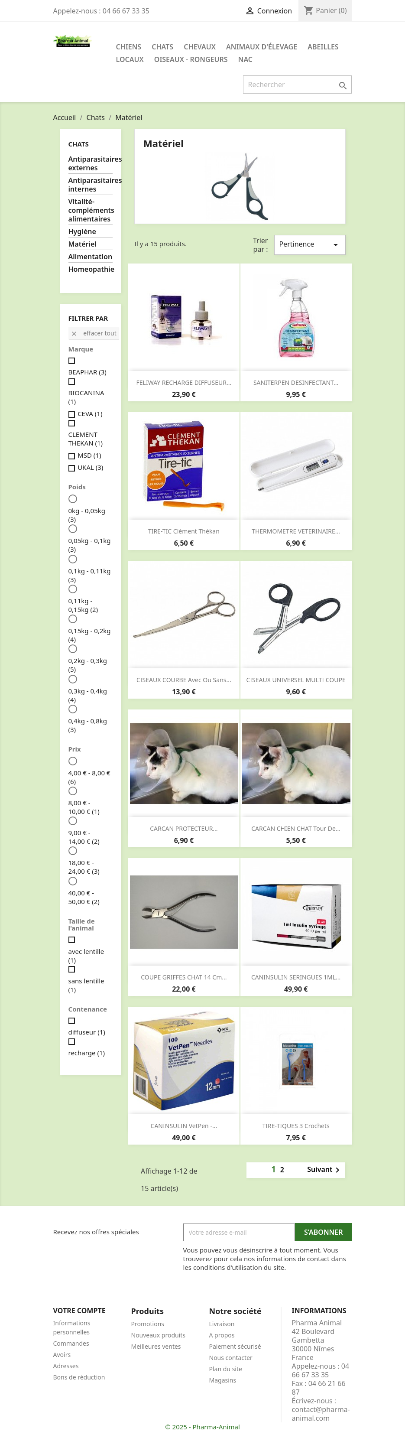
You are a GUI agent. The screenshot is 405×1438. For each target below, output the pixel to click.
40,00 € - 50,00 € (84, 897)
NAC (245, 59)
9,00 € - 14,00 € (84, 837)
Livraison (222, 1324)
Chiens (129, 47)
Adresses (66, 1366)
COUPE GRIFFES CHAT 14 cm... (184, 977)
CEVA (90, 413)
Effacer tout (94, 333)
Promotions (148, 1324)
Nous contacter (231, 1357)
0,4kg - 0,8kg (87, 725)
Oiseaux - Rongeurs (191, 59)
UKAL (90, 467)
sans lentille (86, 985)
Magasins (223, 1380)
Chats (162, 47)
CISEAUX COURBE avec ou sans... (183, 680)
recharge (86, 1052)
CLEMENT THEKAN (85, 438)
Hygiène (82, 231)
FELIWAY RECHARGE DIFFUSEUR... (184, 382)
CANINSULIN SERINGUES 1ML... (296, 977)
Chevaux (200, 47)
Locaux (130, 59)
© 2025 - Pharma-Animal (202, 1426)
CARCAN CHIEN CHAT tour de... (295, 828)
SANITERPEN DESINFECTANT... (295, 382)
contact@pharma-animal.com (321, 1414)
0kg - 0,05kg (86, 515)
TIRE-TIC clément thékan (184, 531)
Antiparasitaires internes (90, 185)
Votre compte (79, 1310)
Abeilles (323, 47)
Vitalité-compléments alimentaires (90, 210)
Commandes (71, 1343)
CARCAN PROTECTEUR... (183, 828)
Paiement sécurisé (235, 1346)
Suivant (325, 1170)
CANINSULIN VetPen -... (184, 1126)
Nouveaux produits (158, 1335)
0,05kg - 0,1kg (89, 544)
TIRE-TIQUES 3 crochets (295, 1126)
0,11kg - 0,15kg (83, 605)
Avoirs (62, 1354)
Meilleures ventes (156, 1346)
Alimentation (90, 256)
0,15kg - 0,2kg (89, 635)
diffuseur (86, 1032)
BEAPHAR (87, 372)
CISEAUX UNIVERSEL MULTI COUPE (296, 680)
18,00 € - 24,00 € (84, 866)
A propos (222, 1335)
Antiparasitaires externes (90, 163)
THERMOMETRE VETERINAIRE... (296, 531)
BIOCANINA (86, 397)
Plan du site (225, 1369)
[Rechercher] (297, 84)
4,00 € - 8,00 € (89, 777)
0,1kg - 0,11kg (89, 575)
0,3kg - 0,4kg (87, 695)
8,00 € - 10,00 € (84, 807)
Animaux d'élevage (261, 47)
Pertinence (309, 244)
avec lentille (86, 955)
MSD (89, 455)
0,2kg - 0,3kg (87, 664)
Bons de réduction (79, 1377)
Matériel (82, 244)
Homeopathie (90, 269)
